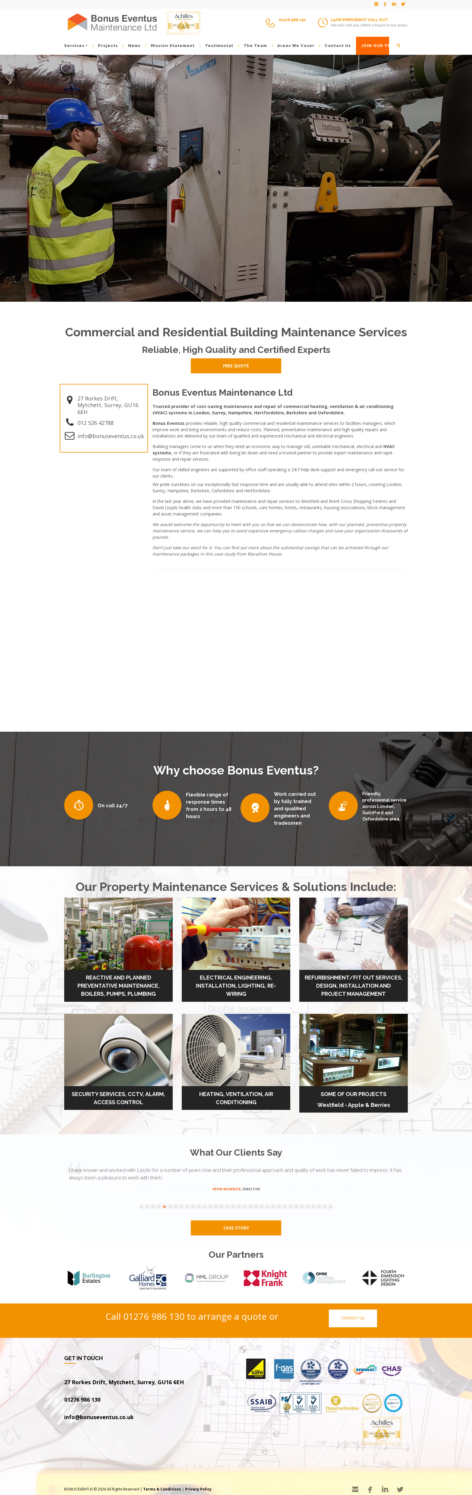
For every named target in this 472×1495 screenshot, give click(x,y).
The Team (252, 45)
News (131, 45)
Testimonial (216, 45)
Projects (105, 45)
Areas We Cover (293, 45)
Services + (76, 45)
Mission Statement (170, 45)
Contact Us (335, 45)
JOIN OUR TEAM (376, 45)
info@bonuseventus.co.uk (110, 436)
